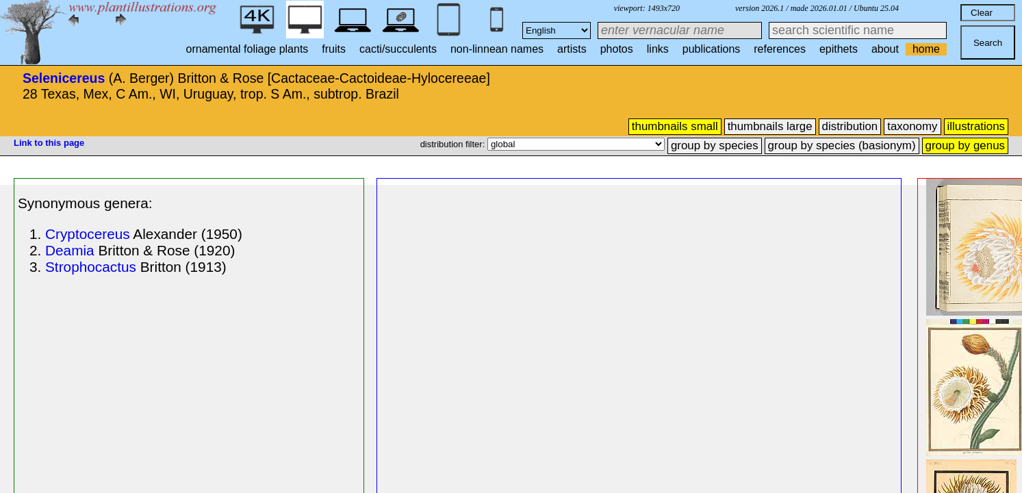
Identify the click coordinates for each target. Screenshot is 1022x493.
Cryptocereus (87, 234)
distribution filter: (453, 144)
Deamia (69, 250)
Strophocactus (90, 267)
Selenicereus (64, 78)
